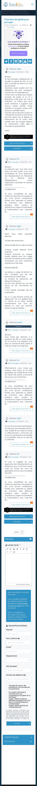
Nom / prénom (12, 638)
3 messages (11, 72)
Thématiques (18, 737)
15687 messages (12, 330)
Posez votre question (21, 143)
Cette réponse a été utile (22, 216)
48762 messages (13, 162)
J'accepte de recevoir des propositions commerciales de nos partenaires (19, 687)
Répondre (23, 148)
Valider (22, 723)
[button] (7, 549)
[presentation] (7, 549)
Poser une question (18, 53)
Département (11, 656)
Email (8, 647)
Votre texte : (13, 545)
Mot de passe (11, 666)
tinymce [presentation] (27, 584)
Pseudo (9, 630)
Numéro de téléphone (16, 675)
